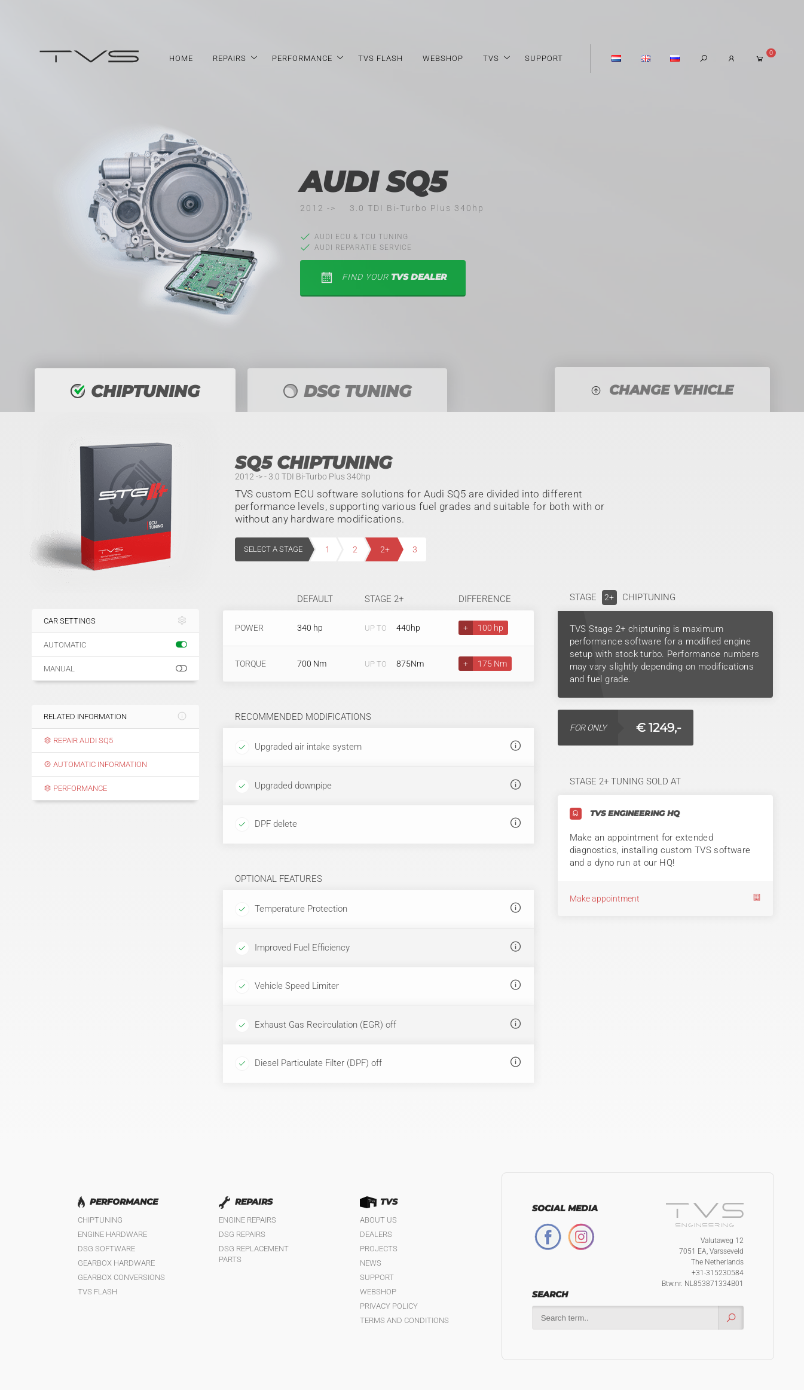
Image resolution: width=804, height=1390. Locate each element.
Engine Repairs (247, 1219)
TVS (491, 58)
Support (544, 58)
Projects (379, 1248)
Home (181, 58)
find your (383, 277)
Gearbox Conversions (121, 1277)
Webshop (443, 58)
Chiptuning (100, 1219)
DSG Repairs (242, 1234)
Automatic (115, 645)
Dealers (376, 1234)
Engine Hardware (112, 1234)
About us (378, 1219)
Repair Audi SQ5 (78, 740)
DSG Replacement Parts (254, 1254)
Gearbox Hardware (116, 1262)
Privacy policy (389, 1306)
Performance (302, 58)
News (370, 1262)
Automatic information (95, 764)
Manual (115, 669)
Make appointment (665, 898)
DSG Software (106, 1248)
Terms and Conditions (404, 1320)
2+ (385, 549)
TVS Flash (380, 58)
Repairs (229, 58)
